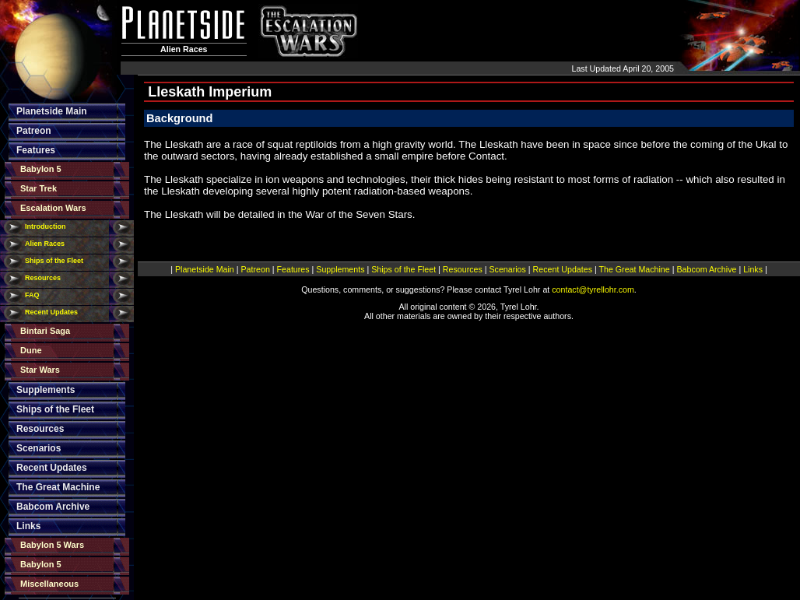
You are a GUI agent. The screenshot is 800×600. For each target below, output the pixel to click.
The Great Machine (58, 487)
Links (28, 526)
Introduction (45, 226)
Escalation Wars (53, 207)
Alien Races (45, 243)
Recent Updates (51, 312)
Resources (43, 278)
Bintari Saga (45, 330)
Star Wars (40, 369)
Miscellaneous (49, 583)
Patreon (33, 130)
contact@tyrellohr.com (593, 289)
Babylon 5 (40, 169)
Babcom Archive (52, 506)
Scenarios (38, 448)
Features (35, 150)
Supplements (45, 389)
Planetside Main (51, 111)
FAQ (32, 295)
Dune (31, 350)
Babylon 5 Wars (52, 544)
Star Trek (38, 188)
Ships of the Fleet (54, 261)
